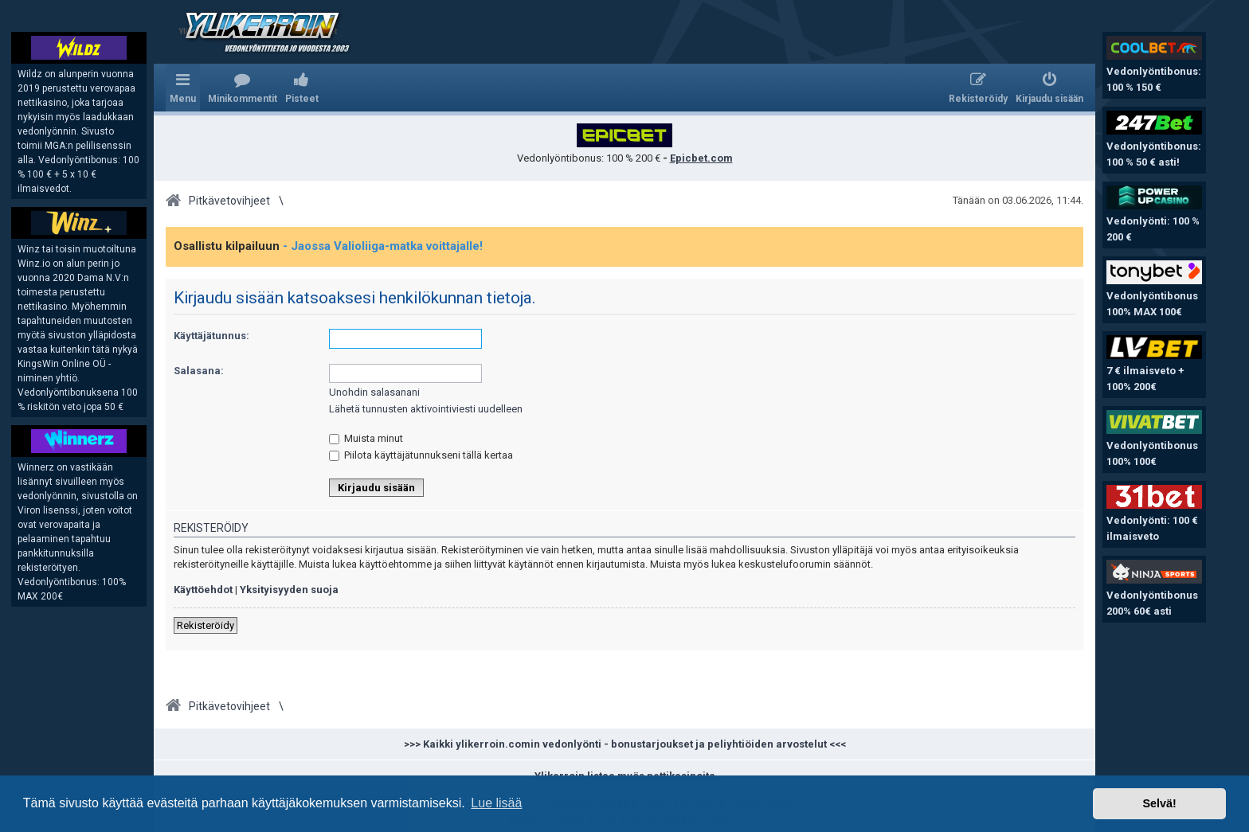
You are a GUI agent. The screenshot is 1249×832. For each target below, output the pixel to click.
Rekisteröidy (205, 625)
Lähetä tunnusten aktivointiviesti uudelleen (426, 409)
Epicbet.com (701, 158)
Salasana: (199, 371)
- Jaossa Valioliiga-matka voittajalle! (383, 246)
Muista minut (366, 438)
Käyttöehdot (203, 590)
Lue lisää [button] (496, 803)
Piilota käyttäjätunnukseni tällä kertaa (421, 455)
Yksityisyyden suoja (289, 590)
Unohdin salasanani (374, 392)
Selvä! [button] (1159, 803)
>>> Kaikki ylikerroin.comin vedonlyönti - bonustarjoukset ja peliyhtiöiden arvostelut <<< (625, 744)
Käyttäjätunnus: (211, 336)
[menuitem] (242, 87)
